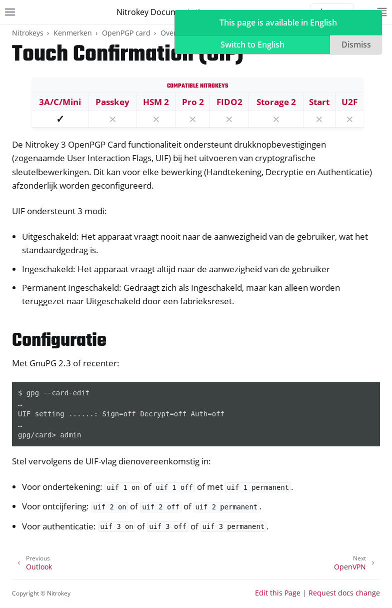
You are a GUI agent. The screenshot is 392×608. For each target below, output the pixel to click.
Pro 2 (193, 102)
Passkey (113, 102)
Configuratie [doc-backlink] (59, 341)
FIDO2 (229, 102)
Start (319, 102)
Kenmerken (73, 33)
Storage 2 (276, 102)
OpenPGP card (126, 33)
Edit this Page (277, 592)
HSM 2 (156, 102)
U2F (350, 102)
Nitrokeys (28, 33)
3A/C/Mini (60, 102)
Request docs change (344, 592)
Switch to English (252, 44)
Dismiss (356, 44)
